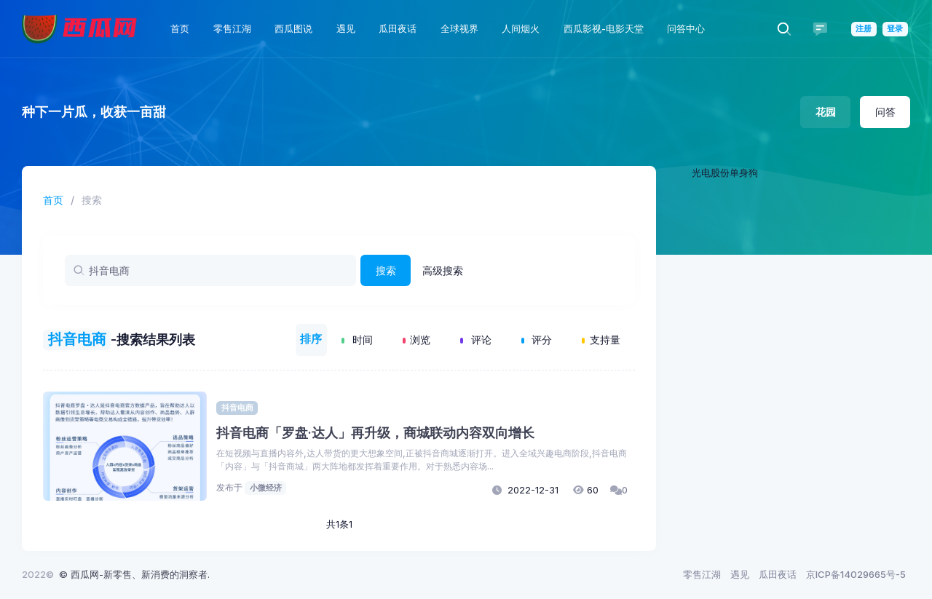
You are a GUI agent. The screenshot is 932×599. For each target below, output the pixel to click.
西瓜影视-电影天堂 (604, 28)
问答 (885, 112)
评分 (537, 339)
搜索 (386, 270)
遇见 (345, 28)
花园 (826, 112)
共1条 (337, 524)
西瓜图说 (293, 28)
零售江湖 (232, 28)
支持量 (601, 339)
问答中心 (686, 28)
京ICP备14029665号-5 (856, 574)
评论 (475, 339)
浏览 (417, 339)
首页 (179, 28)
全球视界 (459, 28)
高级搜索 (442, 270)
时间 (357, 339)
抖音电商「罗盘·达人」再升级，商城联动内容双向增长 (375, 432)
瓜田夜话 (397, 28)
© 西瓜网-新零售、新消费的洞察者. (134, 574)
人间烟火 (521, 28)
